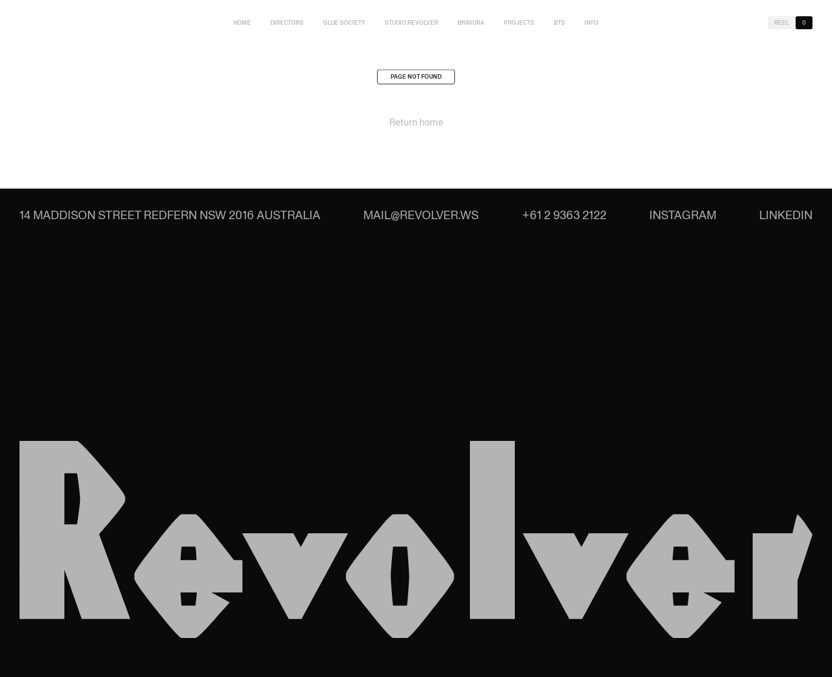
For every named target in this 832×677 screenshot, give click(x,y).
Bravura (471, 23)
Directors (287, 23)
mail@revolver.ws (420, 215)
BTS (559, 23)
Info (591, 23)
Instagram (682, 215)
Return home (416, 124)
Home (242, 23)
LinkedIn (785, 215)
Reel (781, 23)
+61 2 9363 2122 (564, 215)
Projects (519, 23)
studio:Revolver (411, 23)
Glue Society (344, 23)
